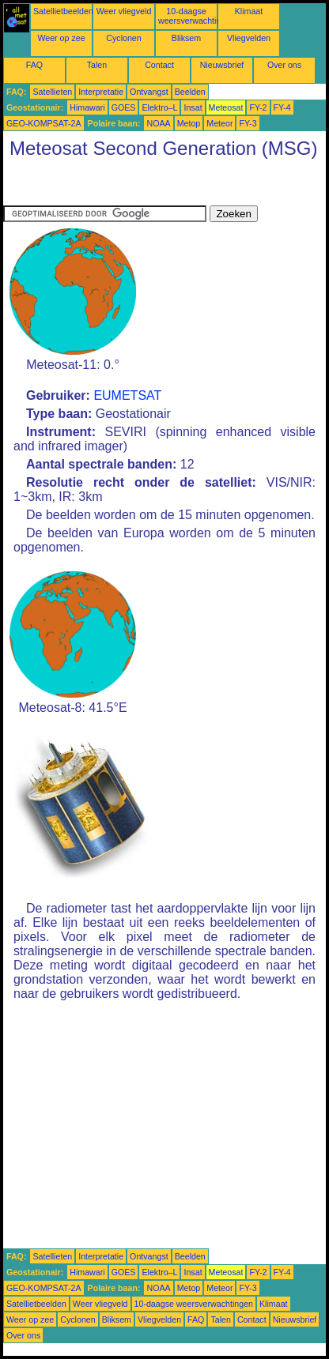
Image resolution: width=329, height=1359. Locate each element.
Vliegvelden (248, 38)
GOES (124, 107)
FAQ (34, 65)
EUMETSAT (127, 395)
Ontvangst (149, 91)
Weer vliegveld (124, 11)
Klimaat (249, 11)
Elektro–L (159, 107)
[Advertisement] (129, 185)
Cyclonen (123, 38)
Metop (189, 123)
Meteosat (226, 107)
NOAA (158, 123)
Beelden (190, 91)
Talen (97, 65)
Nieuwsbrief (222, 65)
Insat (192, 107)
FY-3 (247, 123)
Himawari (87, 107)
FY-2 (258, 107)
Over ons (284, 65)
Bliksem (186, 38)
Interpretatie (100, 91)
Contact (159, 65)
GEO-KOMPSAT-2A (43, 123)
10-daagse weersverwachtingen (196, 15)
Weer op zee (61, 38)
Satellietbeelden (63, 11)
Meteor (219, 123)
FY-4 (282, 107)
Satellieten (52, 91)
